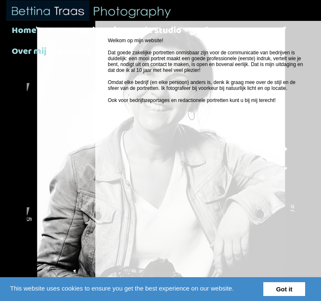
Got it (284, 289)
